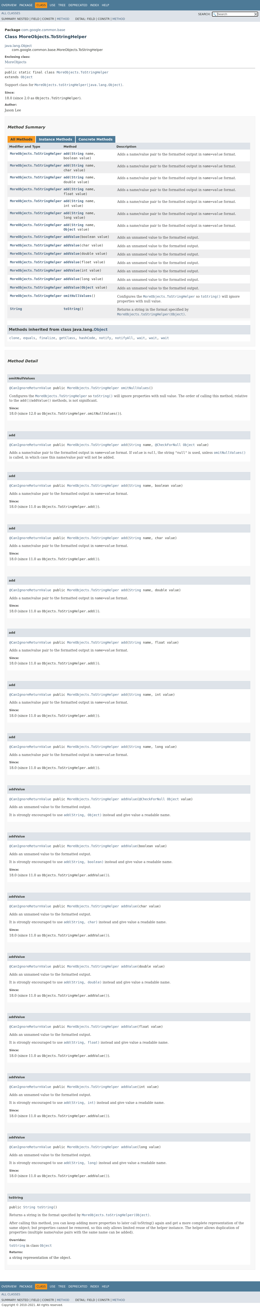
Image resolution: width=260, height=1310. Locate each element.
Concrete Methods (96, 139)
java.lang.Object (18, 46)
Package (25, 5)
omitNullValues (77, 296)
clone (14, 338)
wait (141, 338)
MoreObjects (15, 62)
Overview (9, 5)
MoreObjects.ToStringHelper (82, 72)
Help (105, 5)
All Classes (10, 13)
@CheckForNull (168, 445)
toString (71, 309)
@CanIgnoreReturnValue (30, 388)
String (78, 153)
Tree (62, 5)
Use (52, 5)
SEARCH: (204, 14)
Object (27, 77)
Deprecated (77, 5)
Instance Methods (55, 139)
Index (94, 5)
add (66, 153)
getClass (67, 338)
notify (105, 338)
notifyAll (124, 338)
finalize (47, 338)
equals (29, 338)
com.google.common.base (43, 30)
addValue (71, 237)
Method (63, 19)
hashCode (87, 338)
